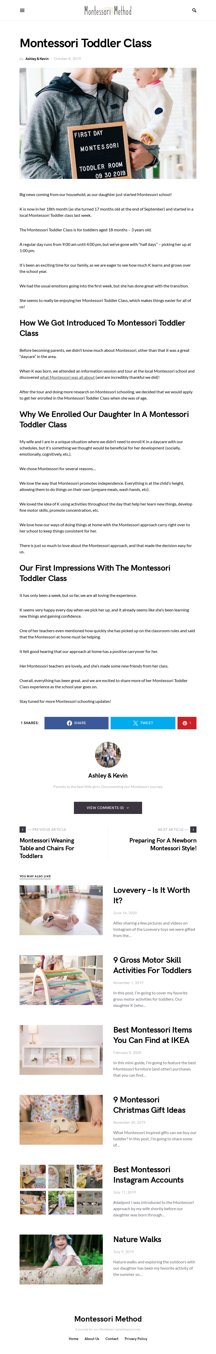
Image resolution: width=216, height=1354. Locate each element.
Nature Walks (137, 1240)
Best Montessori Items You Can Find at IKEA (152, 1035)
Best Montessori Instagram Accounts (148, 1175)
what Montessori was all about (67, 377)
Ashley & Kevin (37, 59)
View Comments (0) (105, 808)
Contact (111, 1339)
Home (73, 1339)
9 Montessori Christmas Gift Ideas (149, 1105)
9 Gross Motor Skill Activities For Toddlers (152, 965)
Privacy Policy (136, 1339)
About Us (92, 1339)
